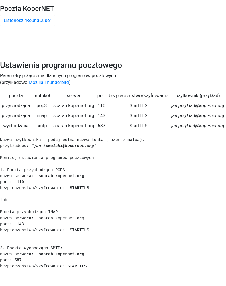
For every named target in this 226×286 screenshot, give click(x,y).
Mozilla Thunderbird (49, 82)
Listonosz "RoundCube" (27, 20)
